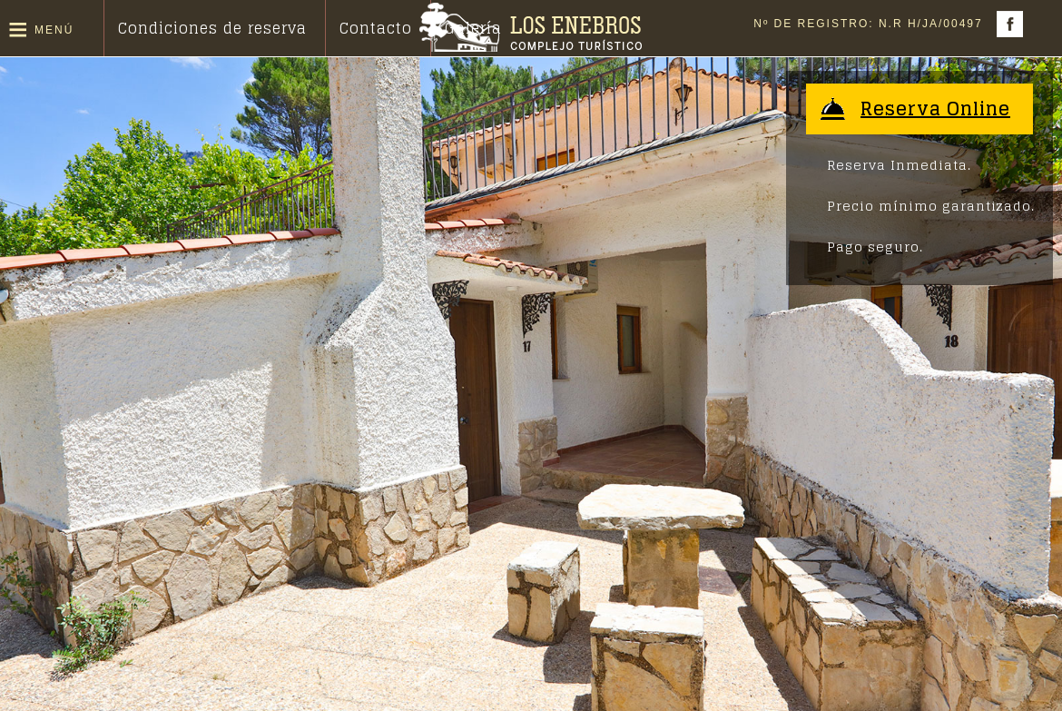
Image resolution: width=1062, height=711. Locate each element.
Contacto (375, 28)
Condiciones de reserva (212, 28)
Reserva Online (935, 109)
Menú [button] (54, 30)
